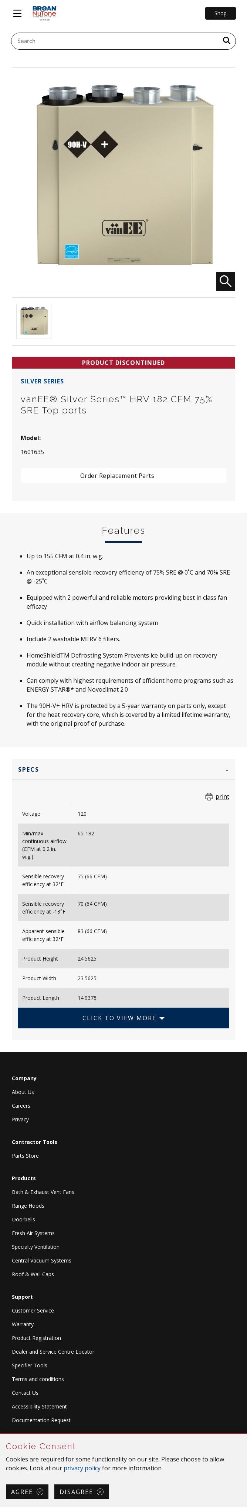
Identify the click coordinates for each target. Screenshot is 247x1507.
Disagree (76, 1492)
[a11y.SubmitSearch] (227, 41)
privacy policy (82, 1468)
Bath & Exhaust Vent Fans (43, 1191)
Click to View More (119, 1018)
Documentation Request (41, 1420)
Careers (21, 1105)
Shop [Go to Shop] (220, 13)
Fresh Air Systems (33, 1233)
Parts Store (25, 1155)
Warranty (23, 1324)
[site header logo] (44, 13)
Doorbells (23, 1219)
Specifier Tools (29, 1365)
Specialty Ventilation (36, 1246)
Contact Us (25, 1392)
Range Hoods (28, 1205)
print (222, 796)
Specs (28, 769)
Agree (22, 1492)
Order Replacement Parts (117, 476)
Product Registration (36, 1337)
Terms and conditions (38, 1379)
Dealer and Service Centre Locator (53, 1351)
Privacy (20, 1119)
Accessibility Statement (39, 1406)
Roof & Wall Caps (33, 1274)
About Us (23, 1091)
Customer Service (33, 1310)
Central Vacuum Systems (41, 1260)
